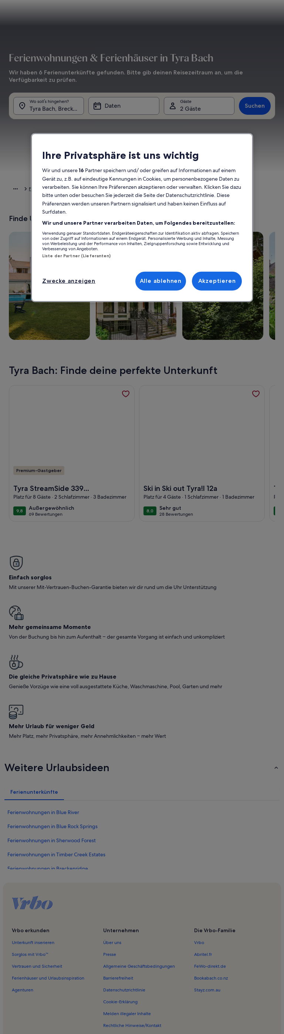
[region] (142, 217)
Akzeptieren (217, 280)
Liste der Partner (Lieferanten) (76, 255)
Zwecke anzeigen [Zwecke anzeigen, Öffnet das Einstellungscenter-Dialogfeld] (68, 280)
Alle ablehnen (161, 280)
